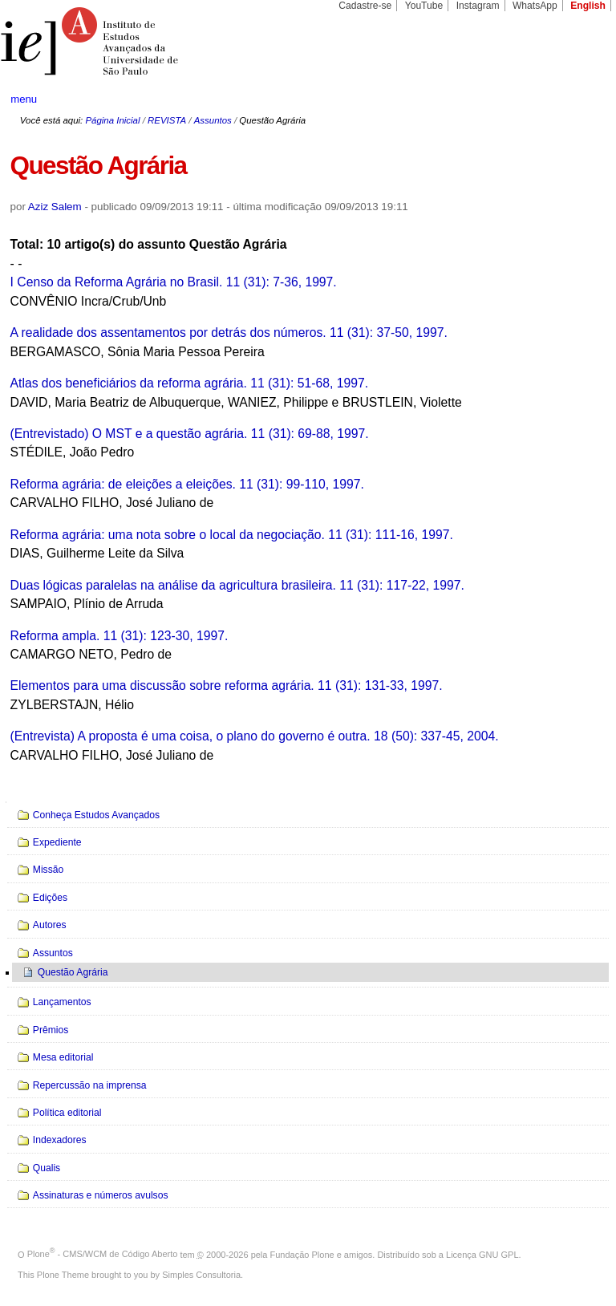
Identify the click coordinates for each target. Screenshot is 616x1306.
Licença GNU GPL (482, 1254)
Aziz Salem (55, 207)
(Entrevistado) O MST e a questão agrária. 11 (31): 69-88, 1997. (189, 433)
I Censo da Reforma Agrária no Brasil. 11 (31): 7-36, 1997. (173, 282)
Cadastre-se (364, 5)
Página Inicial (112, 120)
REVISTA (167, 120)
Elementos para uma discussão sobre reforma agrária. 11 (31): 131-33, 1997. (226, 685)
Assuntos (213, 120)
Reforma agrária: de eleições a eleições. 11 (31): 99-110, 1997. (187, 484)
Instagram (478, 5)
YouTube (424, 5)
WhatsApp (535, 5)
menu (23, 99)
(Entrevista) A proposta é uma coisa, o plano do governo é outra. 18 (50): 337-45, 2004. (254, 736)
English (588, 5)
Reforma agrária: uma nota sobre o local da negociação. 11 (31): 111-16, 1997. (231, 534)
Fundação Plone (302, 1254)
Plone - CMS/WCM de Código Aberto (102, 1254)
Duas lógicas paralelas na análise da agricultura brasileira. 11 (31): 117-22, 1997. (237, 585)
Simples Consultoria (201, 1275)
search (572, 99)
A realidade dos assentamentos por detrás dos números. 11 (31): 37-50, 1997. (229, 332)
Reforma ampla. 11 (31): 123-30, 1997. (119, 636)
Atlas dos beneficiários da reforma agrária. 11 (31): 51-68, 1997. (189, 383)
